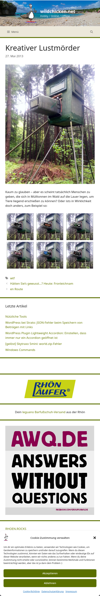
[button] (94, 538)
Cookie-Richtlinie (31, 591)
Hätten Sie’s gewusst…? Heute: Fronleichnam (41, 283)
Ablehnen (50, 583)
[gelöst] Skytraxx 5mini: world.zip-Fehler (33, 344)
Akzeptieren (50, 573)
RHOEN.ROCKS (15, 529)
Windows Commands (20, 350)
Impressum (71, 591)
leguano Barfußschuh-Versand (44, 412)
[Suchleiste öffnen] (91, 31)
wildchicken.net (57, 11)
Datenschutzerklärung (53, 591)
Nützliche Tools (16, 316)
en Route (16, 289)
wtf (12, 278)
